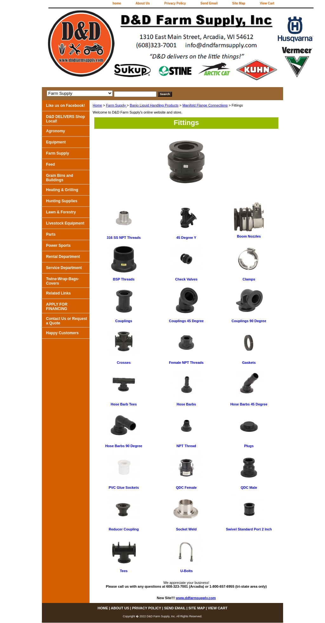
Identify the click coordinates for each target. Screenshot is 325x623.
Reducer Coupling (124, 529)
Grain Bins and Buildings (59, 177)
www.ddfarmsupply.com (196, 598)
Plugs (249, 446)
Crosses (123, 362)
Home (97, 105)
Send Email (209, 3)
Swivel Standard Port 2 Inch (249, 529)
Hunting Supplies (61, 201)
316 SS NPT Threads (124, 237)
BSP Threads (124, 279)
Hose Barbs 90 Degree (123, 446)
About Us (142, 3)
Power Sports (58, 245)
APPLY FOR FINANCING (56, 306)
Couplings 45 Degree (186, 321)
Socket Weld (186, 529)
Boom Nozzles (249, 236)
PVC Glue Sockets (124, 487)
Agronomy (55, 131)
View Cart (267, 3)
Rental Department (63, 256)
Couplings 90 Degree (248, 321)
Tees (124, 571)
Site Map (238, 3)
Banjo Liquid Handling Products (154, 105)
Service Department (64, 268)
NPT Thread (186, 446)
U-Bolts (186, 571)
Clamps (248, 279)
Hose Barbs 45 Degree (249, 404)
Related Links (58, 293)
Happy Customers (62, 333)
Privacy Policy (175, 3)
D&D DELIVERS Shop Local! (65, 118)
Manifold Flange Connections (205, 105)
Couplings (123, 321)
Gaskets (249, 362)
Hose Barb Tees (124, 404)
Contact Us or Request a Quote (66, 320)
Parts (51, 234)
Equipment (56, 142)
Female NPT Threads (186, 362)
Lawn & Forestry (61, 212)
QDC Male (249, 487)
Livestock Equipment (65, 223)
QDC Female (186, 487)
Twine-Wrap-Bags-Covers (62, 281)
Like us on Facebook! (65, 105)
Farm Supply (116, 105)
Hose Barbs (186, 404)
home (117, 3)
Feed (50, 164)
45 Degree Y (186, 237)
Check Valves (186, 279)
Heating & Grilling (62, 190)
